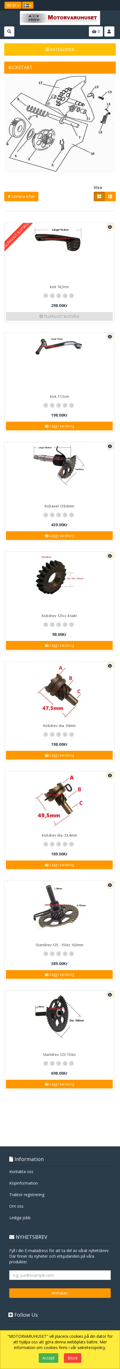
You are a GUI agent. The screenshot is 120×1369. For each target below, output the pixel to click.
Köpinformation (23, 1183)
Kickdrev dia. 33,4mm (59, 835)
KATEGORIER (60, 49)
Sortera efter (21, 196)
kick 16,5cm (59, 286)
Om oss (16, 1206)
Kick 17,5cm (59, 396)
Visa (98, 187)
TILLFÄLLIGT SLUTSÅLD (59, 316)
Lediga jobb (20, 1217)
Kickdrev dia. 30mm (59, 725)
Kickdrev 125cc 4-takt (59, 615)
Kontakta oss (21, 1171)
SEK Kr (13, 5)
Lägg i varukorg (59, 426)
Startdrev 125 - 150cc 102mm (59, 944)
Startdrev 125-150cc (59, 1054)
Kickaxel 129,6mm (59, 506)
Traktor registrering (26, 1194)
